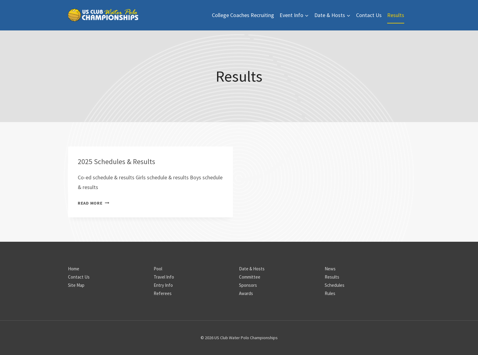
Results (395, 15)
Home (73, 269)
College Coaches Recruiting (243, 15)
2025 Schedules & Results (116, 161)
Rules (330, 293)
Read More (93, 203)
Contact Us (369, 15)
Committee (249, 277)
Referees (163, 293)
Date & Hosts (252, 269)
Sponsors (248, 285)
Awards (246, 293)
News (330, 269)
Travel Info (164, 277)
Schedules (334, 285)
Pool (158, 269)
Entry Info (163, 285)
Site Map (76, 285)
